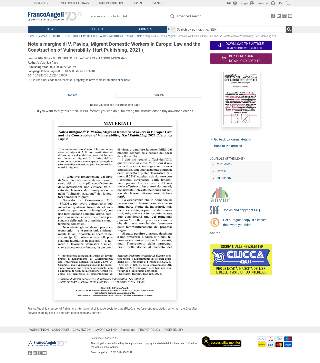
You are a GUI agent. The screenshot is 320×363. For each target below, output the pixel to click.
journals (43, 36)
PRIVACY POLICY (149, 329)
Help (125, 16)
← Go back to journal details (230, 139)
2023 (130, 36)
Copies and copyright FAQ (241, 210)
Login (244, 3)
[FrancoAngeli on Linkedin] (279, 16)
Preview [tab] (72, 94)
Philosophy (224, 178)
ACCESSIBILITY (173, 329)
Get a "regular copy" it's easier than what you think (244, 222)
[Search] (289, 29)
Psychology (224, 164)
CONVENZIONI (82, 329)
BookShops (128, 329)
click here (124, 80)
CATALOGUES (61, 329)
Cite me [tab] (159, 94)
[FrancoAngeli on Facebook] (273, 16)
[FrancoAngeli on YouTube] (290, 16)
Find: (171, 29)
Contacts (114, 16)
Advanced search (188, 16)
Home (31, 36)
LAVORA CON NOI (106, 329)
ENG (228, 3)
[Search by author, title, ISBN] (231, 29)
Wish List (263, 3)
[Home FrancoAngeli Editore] (55, 16)
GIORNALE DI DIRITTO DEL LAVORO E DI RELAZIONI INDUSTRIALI (87, 36)
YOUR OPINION (39, 329)
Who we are (98, 16)
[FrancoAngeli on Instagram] (284, 16)
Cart (281, 3)
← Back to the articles (226, 146)
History (222, 171)
